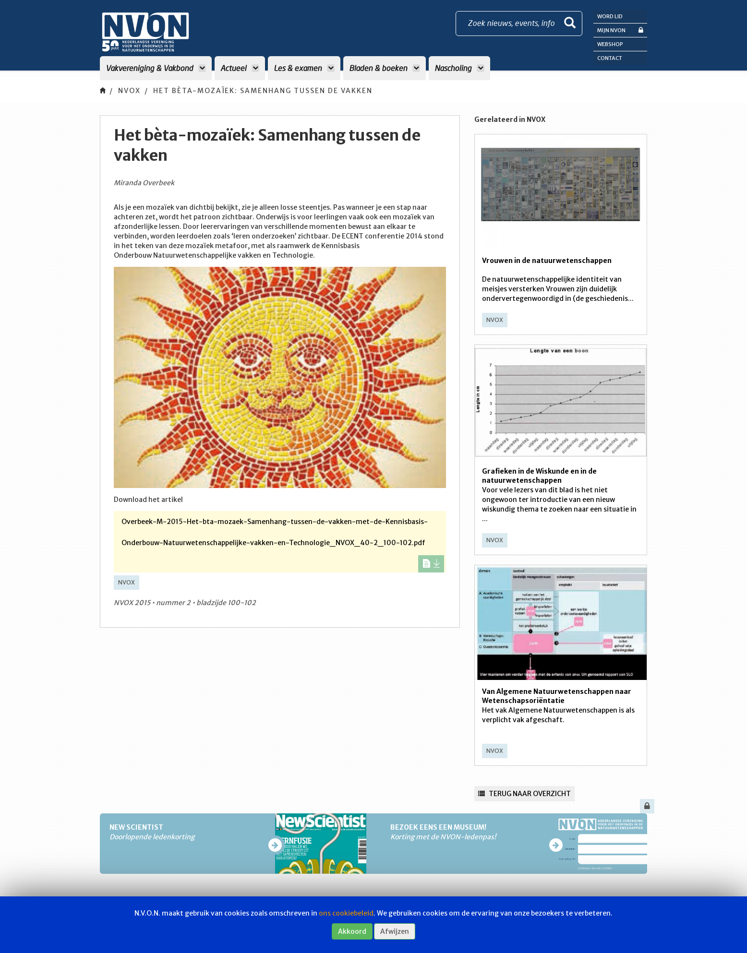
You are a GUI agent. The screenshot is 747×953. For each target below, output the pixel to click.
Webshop (610, 44)
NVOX (129, 90)
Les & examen (304, 67)
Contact (609, 58)
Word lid (610, 16)
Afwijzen (394, 931)
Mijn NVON (620, 30)
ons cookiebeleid (346, 913)
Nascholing (459, 67)
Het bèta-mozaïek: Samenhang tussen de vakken (263, 90)
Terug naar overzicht (524, 793)
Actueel (239, 67)
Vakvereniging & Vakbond (156, 67)
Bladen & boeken (384, 67)
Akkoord (352, 931)
